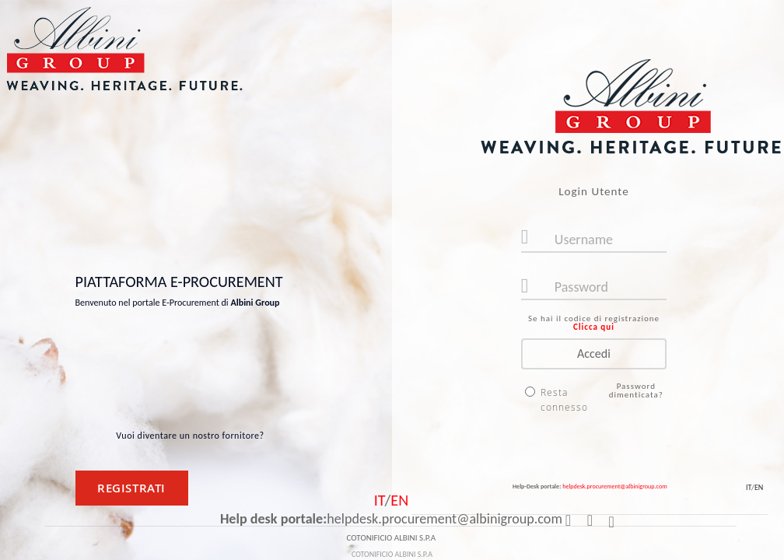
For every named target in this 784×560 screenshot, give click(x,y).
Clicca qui (593, 327)
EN (758, 487)
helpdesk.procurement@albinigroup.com (614, 486)
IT (748, 487)
